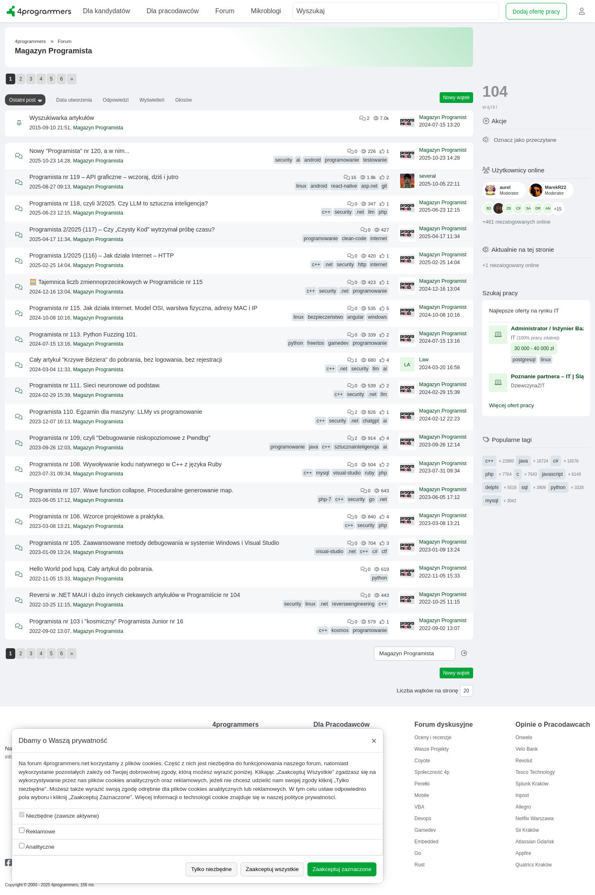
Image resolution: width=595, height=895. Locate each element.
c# (375, 551)
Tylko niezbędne (211, 869)
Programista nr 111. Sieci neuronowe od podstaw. (95, 385)
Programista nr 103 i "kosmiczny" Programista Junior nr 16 (106, 621)
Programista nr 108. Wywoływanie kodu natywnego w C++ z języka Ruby (125, 464)
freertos (315, 343)
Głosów (183, 100)
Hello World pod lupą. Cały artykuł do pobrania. (91, 569)
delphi (491, 487)
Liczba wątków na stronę (427, 690)
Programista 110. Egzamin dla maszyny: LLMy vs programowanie (115, 411)
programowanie (342, 160)
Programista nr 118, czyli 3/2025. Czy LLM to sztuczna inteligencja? (118, 203)
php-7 (325, 499)
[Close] (373, 741)
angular (355, 317)
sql (524, 487)
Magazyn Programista (98, 128)
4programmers (30, 41)
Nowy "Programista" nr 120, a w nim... (79, 151)
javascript (552, 474)
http (362, 264)
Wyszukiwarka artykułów (61, 118)
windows (377, 317)
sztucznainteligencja (357, 447)
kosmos (339, 630)
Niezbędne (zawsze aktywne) (59, 815)
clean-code (354, 238)
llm (371, 212)
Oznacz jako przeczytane (519, 140)
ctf (384, 551)
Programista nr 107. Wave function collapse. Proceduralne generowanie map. (131, 490)
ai (298, 160)
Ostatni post (22, 100)
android (312, 160)
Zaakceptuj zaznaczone (341, 869)
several (427, 176)
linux (301, 186)
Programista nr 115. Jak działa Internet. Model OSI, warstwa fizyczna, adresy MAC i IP (143, 308)
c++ (326, 212)
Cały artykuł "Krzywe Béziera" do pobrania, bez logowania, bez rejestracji (125, 359)
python (295, 343)
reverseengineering (353, 604)
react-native (344, 186)
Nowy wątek (456, 97)
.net (360, 212)
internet (378, 238)
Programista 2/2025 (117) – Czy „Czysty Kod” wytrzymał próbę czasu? (122, 229)
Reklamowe (37, 831)
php (382, 212)
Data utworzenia (74, 100)
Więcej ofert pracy (511, 405)
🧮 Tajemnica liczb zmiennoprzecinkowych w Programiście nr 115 (115, 282)
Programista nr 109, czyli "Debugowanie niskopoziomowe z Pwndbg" (119, 437)
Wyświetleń (151, 100)
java (313, 447)
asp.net (369, 186)
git (384, 186)
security (283, 160)
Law (423, 360)
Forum (64, 41)
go (371, 499)
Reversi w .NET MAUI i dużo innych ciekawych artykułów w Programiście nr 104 (134, 595)
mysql (322, 473)
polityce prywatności (310, 797)
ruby (369, 473)
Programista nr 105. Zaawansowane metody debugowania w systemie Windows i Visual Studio (154, 542)
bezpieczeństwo (325, 317)
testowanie (375, 160)
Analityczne (37, 846)
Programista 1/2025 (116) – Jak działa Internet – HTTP (101, 255)
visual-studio (347, 473)
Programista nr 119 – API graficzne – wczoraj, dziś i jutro (103, 177)
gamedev (338, 343)
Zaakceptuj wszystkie (272, 869)
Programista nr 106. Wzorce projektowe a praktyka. (96, 516)
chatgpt (371, 421)
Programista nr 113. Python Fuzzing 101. (83, 334)
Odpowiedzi (116, 100)
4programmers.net (66, 763)
